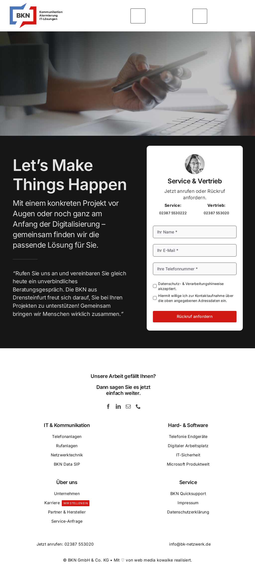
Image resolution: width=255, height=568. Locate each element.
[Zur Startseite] (42, 110)
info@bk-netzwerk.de (190, 544)
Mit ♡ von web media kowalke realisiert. (153, 560)
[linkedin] (118, 406)
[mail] (128, 406)
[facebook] (108, 406)
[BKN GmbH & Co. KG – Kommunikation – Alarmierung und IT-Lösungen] (35, 4)
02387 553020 (79, 544)
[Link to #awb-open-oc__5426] (137, 15)
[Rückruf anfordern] (96, 110)
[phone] (138, 406)
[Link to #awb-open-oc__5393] (199, 15)
